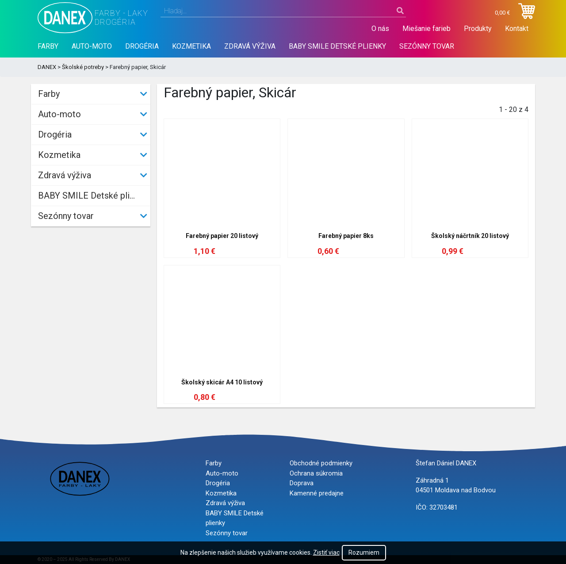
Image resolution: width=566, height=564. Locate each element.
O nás (380, 28)
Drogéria (142, 46)
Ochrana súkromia (316, 473)
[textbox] (283, 11)
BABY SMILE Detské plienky (337, 46)
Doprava (302, 483)
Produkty (478, 28)
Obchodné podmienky (321, 463)
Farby (48, 46)
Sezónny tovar (426, 46)
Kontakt (516, 28)
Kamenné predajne (317, 493)
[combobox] (283, 11)
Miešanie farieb (426, 28)
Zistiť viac (326, 552)
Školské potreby (83, 67)
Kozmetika (191, 46)
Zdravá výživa (249, 46)
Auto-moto (92, 46)
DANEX (47, 67)
